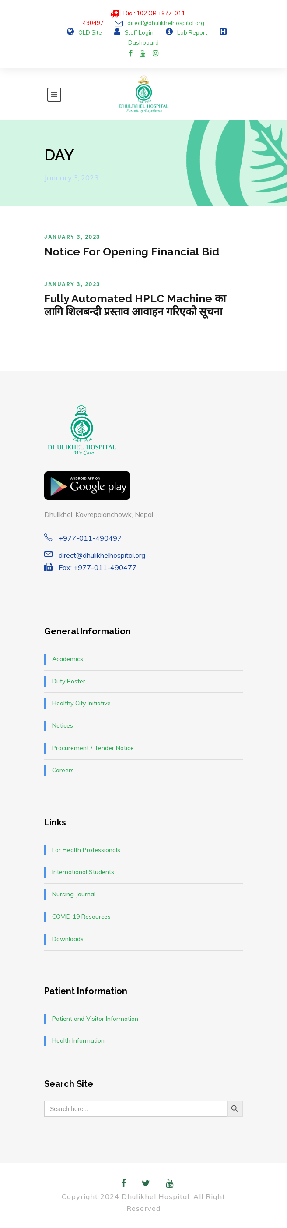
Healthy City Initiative (81, 703)
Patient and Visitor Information (95, 1019)
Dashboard (143, 42)
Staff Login (139, 32)
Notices (62, 725)
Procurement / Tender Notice (93, 748)
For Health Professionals (86, 850)
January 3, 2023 (72, 237)
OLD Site (90, 32)
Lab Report (192, 32)
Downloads (68, 939)
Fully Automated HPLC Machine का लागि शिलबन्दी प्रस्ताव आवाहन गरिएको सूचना (135, 305)
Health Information (78, 1040)
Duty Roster (68, 681)
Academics (67, 659)
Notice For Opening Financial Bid (131, 251)
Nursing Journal (73, 894)
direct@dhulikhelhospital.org (165, 22)
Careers (63, 770)
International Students (83, 872)
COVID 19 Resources (81, 916)
